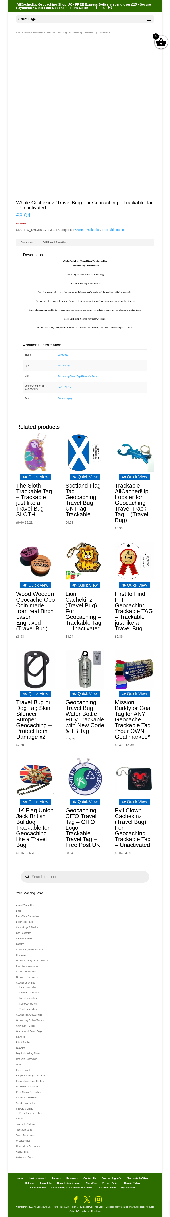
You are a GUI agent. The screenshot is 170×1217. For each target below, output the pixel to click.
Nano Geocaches (28, 1004)
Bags (18, 911)
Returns (56, 1178)
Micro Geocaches (28, 998)
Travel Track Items (25, 1135)
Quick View (35, 477)
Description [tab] (27, 242)
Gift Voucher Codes (25, 1026)
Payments (72, 1178)
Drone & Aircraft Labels (30, 1113)
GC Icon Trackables (26, 971)
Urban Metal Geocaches (28, 1146)
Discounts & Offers (137, 1178)
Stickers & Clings (24, 1109)
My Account (128, 1187)
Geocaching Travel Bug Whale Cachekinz (78, 376)
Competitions (38, 1187)
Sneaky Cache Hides (26, 1097)
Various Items (22, 1152)
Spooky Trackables (25, 1103)
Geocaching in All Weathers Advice (71, 1187)
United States (64, 387)
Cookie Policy (132, 1183)
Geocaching (63, 365)
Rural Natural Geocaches (28, 1092)
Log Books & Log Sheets (28, 1053)
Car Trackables (23, 933)
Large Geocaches (28, 987)
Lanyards (20, 1048)
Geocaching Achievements (29, 1015)
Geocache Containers (27, 977)
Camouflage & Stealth (27, 927)
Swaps (19, 1118)
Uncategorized (23, 1141)
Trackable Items (30, 33)
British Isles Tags (24, 922)
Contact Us (89, 1178)
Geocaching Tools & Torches (30, 1020)
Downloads (21, 955)
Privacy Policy (110, 1183)
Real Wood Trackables (27, 1086)
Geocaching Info (111, 1178)
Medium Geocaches (29, 992)
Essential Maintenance (27, 966)
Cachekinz (63, 355)
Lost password (37, 1178)
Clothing (20, 944)
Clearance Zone (24, 938)
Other (19, 1064)
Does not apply (65, 398)
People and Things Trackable (30, 1075)
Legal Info (46, 1183)
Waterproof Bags (24, 1157)
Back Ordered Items (68, 1183)
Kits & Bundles (23, 1042)
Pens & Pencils (23, 1070)
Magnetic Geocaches (26, 1059)
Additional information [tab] (54, 242)
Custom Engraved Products (29, 949)
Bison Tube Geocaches (27, 916)
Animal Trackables (87, 230)
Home (19, 33)
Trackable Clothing (25, 1124)
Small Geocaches (28, 1009)
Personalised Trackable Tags (30, 1081)
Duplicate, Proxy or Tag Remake (32, 960)
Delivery (30, 1183)
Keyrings (20, 1037)
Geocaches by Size (25, 983)
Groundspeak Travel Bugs (29, 1031)
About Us (91, 1183)
